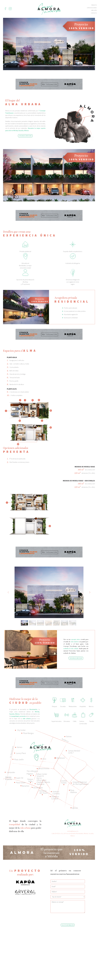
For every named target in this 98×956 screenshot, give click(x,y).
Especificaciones (92, 8)
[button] (8, 592)
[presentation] (65, 918)
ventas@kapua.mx (72, 831)
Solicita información (68, 925)
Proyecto (94, 5)
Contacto (94, 13)
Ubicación (94, 10)
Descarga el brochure (25, 135)
